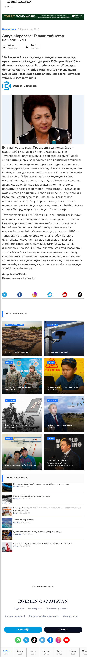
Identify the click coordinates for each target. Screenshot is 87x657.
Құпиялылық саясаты (57, 608)
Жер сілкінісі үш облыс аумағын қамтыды (31, 496)
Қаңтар (20, 653)
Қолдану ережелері (15, 616)
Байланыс (63, 629)
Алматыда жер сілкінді (23, 519)
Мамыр (73, 653)
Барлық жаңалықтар (43, 586)
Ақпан (33, 653)
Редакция (19, 608)
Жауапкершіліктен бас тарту (44, 616)
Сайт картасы (70, 616)
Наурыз (46, 653)
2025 (7, 653)
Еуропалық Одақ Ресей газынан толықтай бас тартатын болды (41, 484)
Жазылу (23, 629)
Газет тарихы (35, 608)
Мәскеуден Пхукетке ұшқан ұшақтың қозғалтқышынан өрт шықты (42, 543)
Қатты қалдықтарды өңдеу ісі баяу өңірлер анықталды (37, 531)
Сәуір (60, 653)
